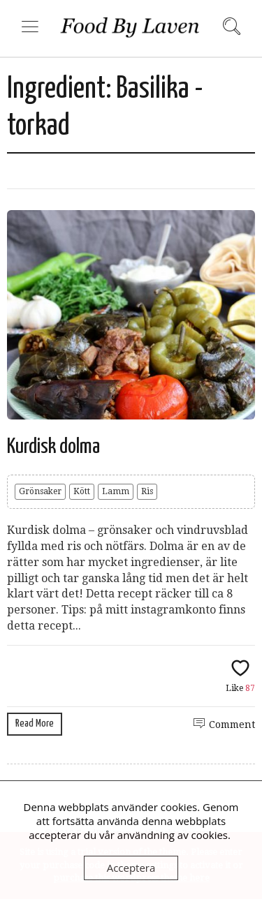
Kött (81, 491)
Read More (34, 723)
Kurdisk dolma (53, 446)
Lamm (115, 491)
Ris (147, 491)
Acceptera (131, 868)
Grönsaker (40, 491)
